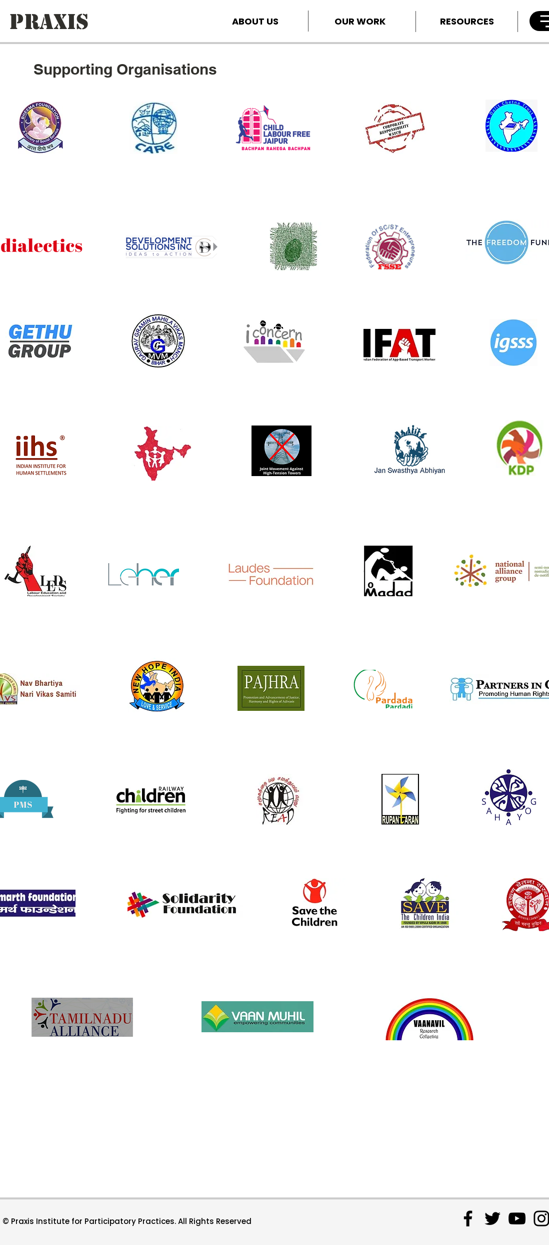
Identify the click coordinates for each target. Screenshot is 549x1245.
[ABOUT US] (255, 21)
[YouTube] (517, 1218)
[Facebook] (468, 1218)
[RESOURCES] (467, 21)
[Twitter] (492, 1218)
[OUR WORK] (360, 21)
